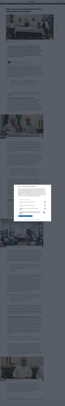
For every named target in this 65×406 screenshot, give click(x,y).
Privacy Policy (38, 219)
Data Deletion (27, 219)
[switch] (44, 202)
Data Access (32, 219)
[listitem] (32, 199)
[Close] (49, 186)
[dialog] (32, 203)
